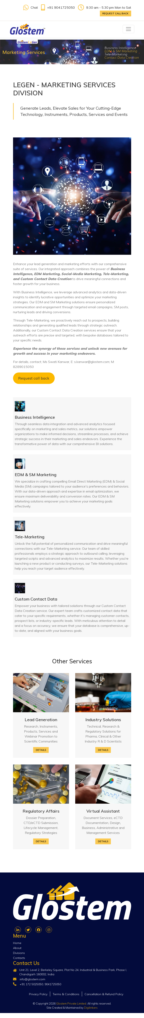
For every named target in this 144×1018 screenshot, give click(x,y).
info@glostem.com (32, 979)
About (17, 948)
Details (41, 749)
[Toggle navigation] (128, 29)
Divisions (19, 953)
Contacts (19, 958)
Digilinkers (91, 1007)
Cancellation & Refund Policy (104, 994)
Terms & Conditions (66, 994)
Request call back (115, 13)
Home (17, 943)
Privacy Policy (38, 994)
